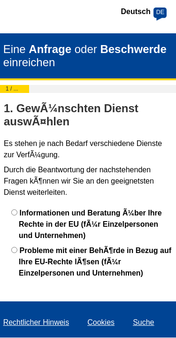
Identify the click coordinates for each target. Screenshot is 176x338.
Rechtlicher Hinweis (36, 322)
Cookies (101, 322)
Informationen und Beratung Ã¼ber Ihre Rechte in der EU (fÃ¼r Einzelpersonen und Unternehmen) (90, 224)
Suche (143, 322)
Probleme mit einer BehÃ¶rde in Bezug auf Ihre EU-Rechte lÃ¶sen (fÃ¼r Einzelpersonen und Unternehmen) (95, 261)
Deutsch (136, 11)
